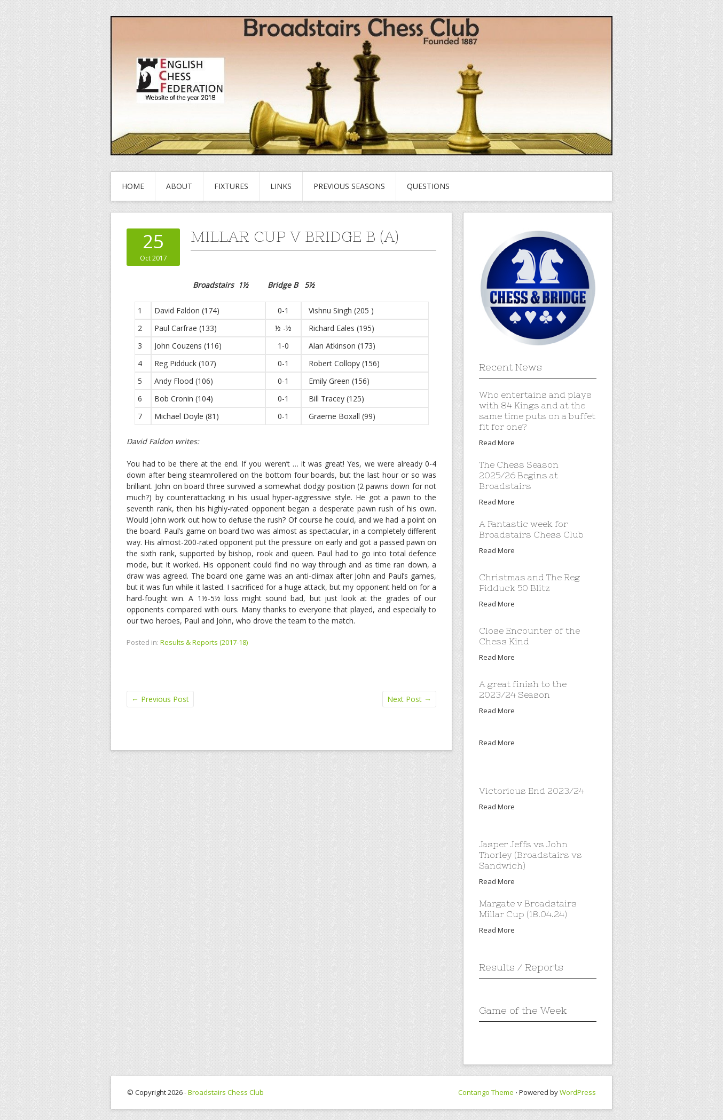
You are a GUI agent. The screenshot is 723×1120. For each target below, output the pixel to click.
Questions (428, 186)
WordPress (578, 1092)
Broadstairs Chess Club (226, 1092)
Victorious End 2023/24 (531, 790)
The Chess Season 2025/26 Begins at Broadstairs (519, 475)
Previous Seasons (349, 186)
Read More (497, 442)
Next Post (409, 699)
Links (281, 186)
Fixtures (231, 186)
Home (133, 186)
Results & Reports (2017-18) (204, 642)
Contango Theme (486, 1092)
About (179, 186)
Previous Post (160, 699)
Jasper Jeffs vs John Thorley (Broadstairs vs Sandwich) (530, 854)
